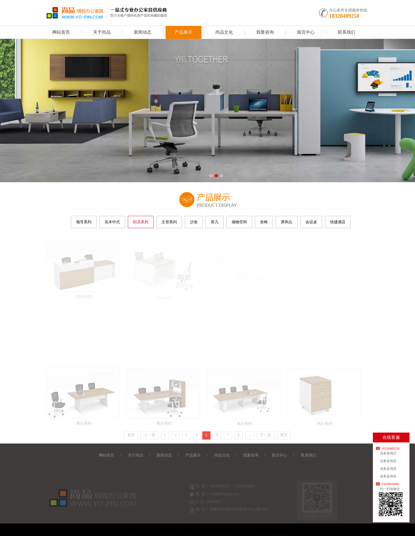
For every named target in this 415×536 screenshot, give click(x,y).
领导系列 (83, 222)
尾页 (284, 436)
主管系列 (169, 222)
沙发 (194, 222)
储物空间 (239, 222)
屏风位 (286, 222)
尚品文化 (224, 32)
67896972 (214, 505)
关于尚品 (102, 32)
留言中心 (306, 32)
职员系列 (140, 222)
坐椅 (264, 222)
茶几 (214, 222)
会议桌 (311, 222)
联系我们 (346, 32)
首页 (131, 436)
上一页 (149, 436)
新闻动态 (142, 32)
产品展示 (183, 32)
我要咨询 (265, 32)
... (249, 436)
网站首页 (61, 32)
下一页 (265, 436)
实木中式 (112, 222)
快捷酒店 (337, 222)
